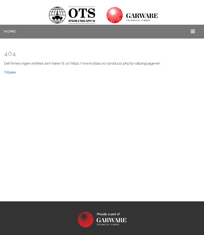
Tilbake (10, 72)
